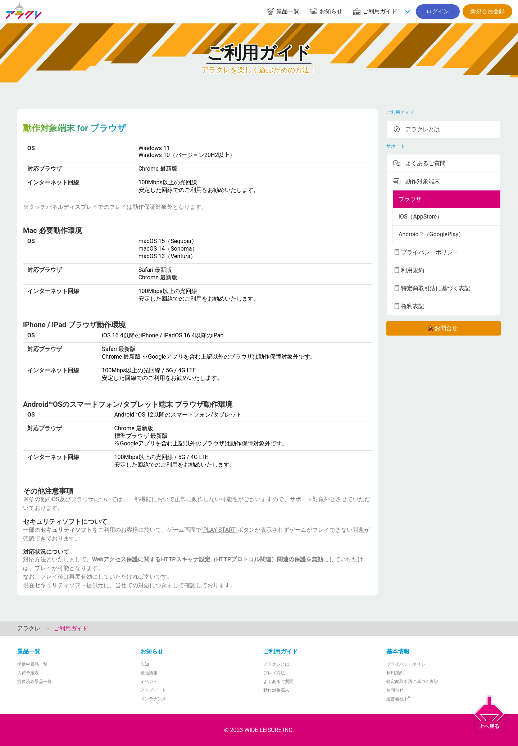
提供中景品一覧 (32, 664)
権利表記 (408, 306)
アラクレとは (416, 129)
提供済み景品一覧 (34, 681)
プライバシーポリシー (425, 252)
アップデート (153, 690)
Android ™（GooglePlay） (431, 234)
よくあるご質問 (419, 163)
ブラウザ (410, 199)
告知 (144, 664)
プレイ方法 (274, 672)
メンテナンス (153, 698)
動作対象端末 (416, 181)
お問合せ (442, 328)
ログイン (437, 11)
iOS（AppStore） (420, 216)
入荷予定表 (28, 672)
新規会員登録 (487, 11)
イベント (149, 681)
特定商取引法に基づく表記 (431, 288)
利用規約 (408, 270)
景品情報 (149, 672)
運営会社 (398, 698)
